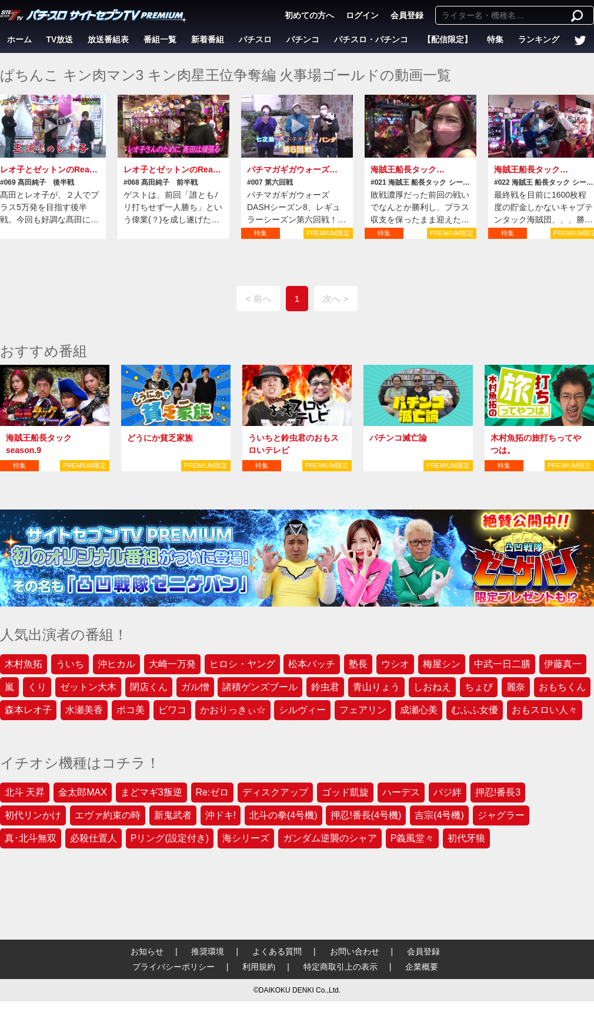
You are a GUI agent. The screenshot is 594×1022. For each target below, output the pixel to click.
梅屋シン (441, 664)
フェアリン (362, 710)
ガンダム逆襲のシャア (330, 838)
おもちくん (562, 687)
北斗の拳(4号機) (283, 815)
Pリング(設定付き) (170, 838)
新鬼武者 (173, 815)
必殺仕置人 (93, 838)
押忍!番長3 (497, 792)
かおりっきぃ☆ (233, 710)
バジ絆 (447, 792)
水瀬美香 (84, 710)
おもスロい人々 (545, 710)
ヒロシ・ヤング (242, 664)
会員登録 (407, 15)
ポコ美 (130, 710)
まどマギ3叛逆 (151, 792)
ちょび (479, 687)
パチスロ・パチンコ (371, 39)
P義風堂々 (413, 838)
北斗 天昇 (25, 792)
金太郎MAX (82, 792)
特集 (495, 39)
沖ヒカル (116, 664)
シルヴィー (302, 710)
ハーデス (401, 792)
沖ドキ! (220, 815)
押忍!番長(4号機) (366, 815)
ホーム (19, 39)
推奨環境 (207, 951)
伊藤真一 (563, 664)
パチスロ (255, 39)
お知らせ (147, 951)
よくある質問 (277, 951)
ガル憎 (195, 687)
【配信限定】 (447, 39)
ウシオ (395, 664)
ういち (70, 664)
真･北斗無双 (30, 838)
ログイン (362, 15)
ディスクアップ (275, 792)
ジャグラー (501, 815)
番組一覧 (160, 39)
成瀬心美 (419, 710)
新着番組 (207, 39)
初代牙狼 (466, 838)
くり (37, 687)
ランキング (538, 39)
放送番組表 (108, 39)
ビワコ (172, 710)
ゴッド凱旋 (345, 792)
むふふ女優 (474, 710)
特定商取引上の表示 (340, 966)
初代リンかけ (33, 815)
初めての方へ (309, 15)
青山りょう (376, 687)
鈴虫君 (325, 687)
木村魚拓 (23, 664)
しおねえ (432, 687)
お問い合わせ (354, 951)
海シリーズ (245, 838)
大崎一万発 (172, 664)
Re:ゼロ (212, 792)
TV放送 (60, 39)
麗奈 (515, 687)
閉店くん (149, 687)
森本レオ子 (28, 710)
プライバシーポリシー (173, 966)
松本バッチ (311, 664)
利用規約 (258, 966)
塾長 (358, 664)
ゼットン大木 (88, 687)
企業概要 (421, 966)
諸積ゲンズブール (260, 687)
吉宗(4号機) (439, 815)
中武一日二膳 (502, 664)
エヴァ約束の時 (108, 815)
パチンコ (302, 39)
